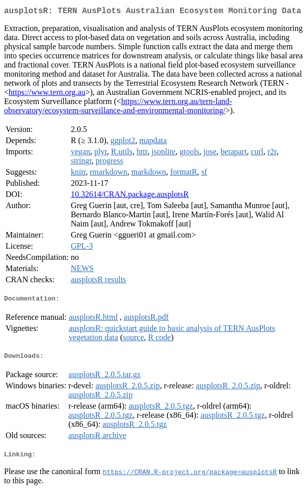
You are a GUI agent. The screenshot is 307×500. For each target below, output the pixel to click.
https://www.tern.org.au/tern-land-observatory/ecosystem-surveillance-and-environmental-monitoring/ (118, 108)
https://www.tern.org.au (47, 94)
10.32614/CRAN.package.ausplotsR (129, 196)
